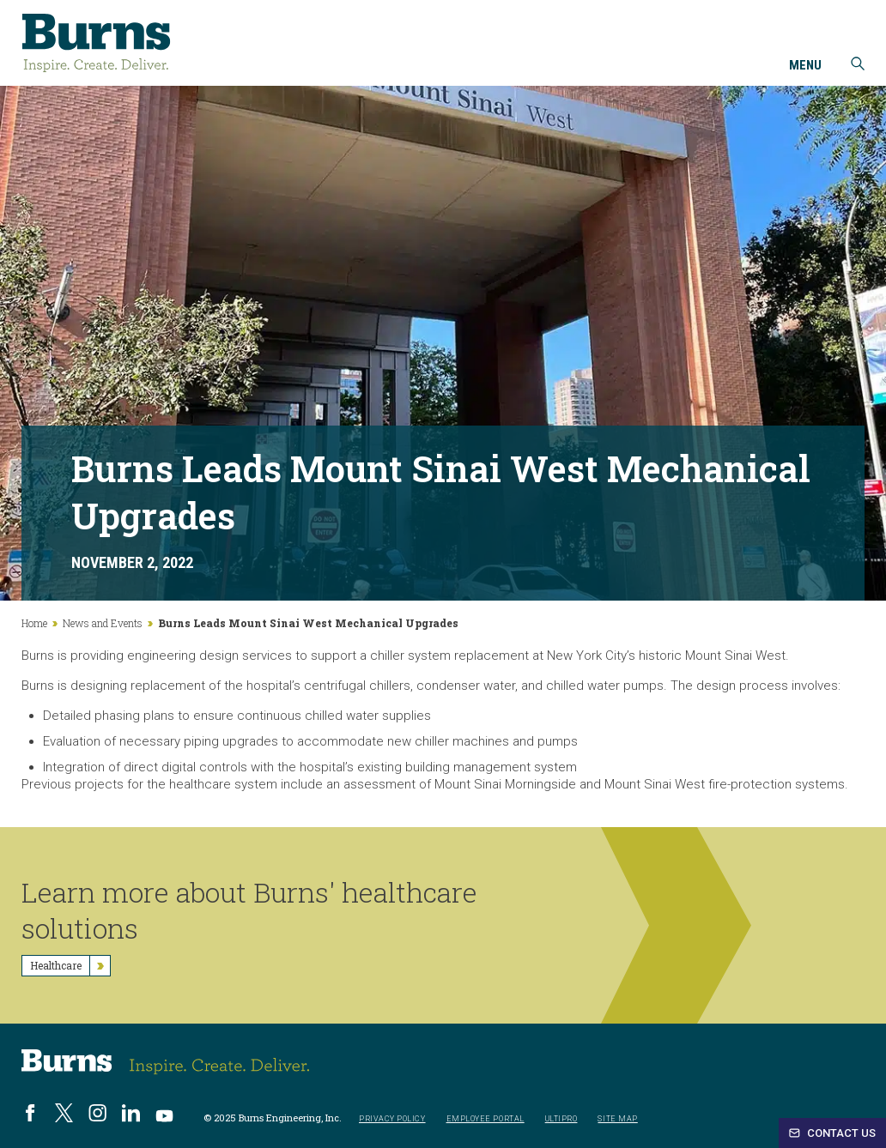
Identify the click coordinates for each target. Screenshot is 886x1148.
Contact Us (832, 1133)
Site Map (617, 1119)
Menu (805, 66)
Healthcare (70, 966)
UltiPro (561, 1119)
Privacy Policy (392, 1119)
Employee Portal (485, 1119)
